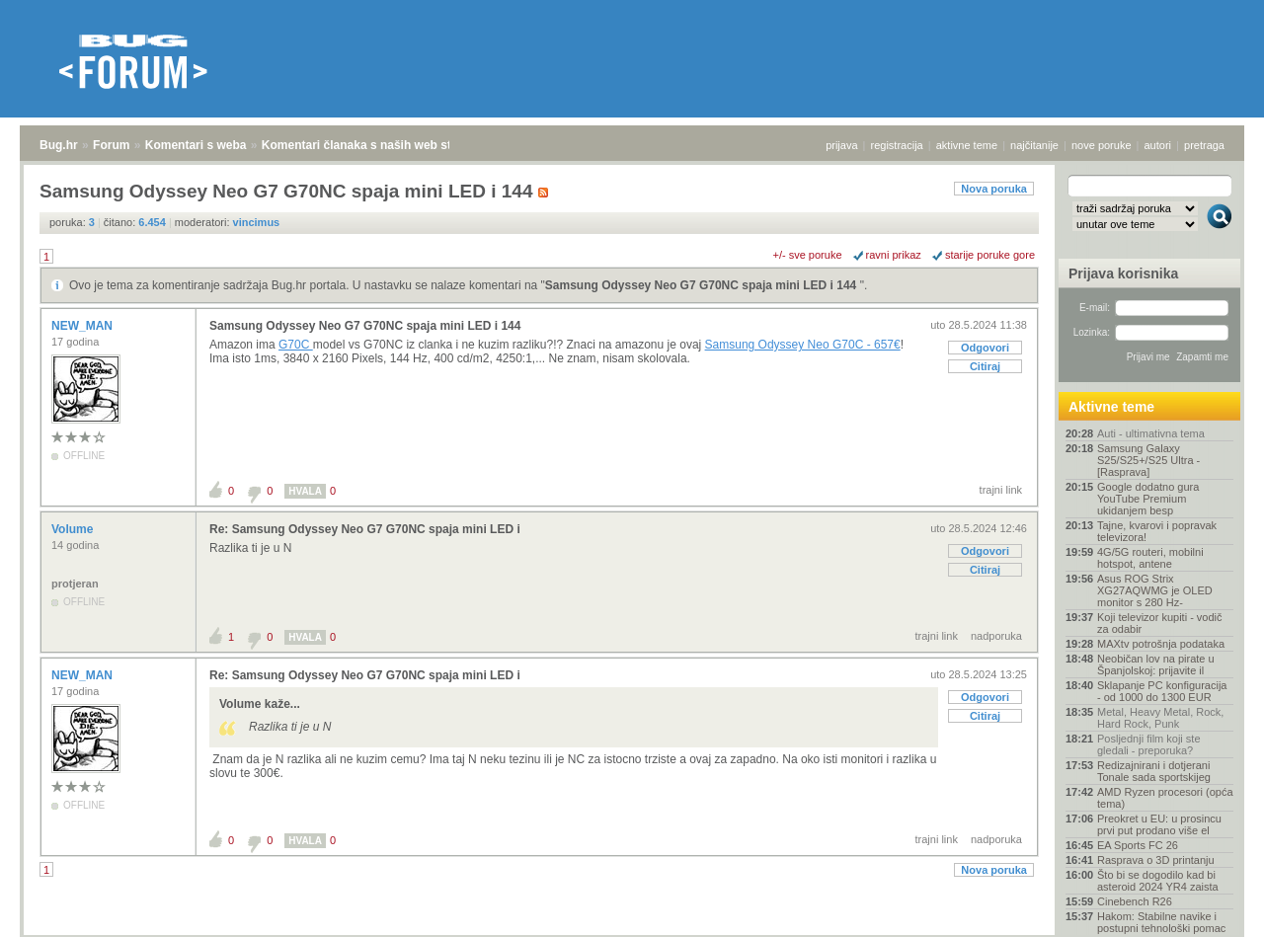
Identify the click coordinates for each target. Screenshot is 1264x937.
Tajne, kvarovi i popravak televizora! (1157, 531)
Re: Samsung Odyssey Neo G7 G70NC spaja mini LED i (364, 529)
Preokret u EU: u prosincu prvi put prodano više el (1159, 824)
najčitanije (1034, 145)
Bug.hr (59, 145)
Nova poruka (994, 189)
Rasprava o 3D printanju (1156, 860)
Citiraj (985, 366)
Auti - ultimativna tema (1151, 433)
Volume (74, 529)
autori (1158, 145)
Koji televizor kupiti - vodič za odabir (1160, 623)
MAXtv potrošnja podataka (1160, 644)
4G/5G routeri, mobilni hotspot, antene (1150, 558)
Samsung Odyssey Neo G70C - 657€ (803, 344)
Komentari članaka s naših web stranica (374, 145)
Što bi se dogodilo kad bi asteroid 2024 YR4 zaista (1158, 881)
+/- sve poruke (807, 255)
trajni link (1001, 490)
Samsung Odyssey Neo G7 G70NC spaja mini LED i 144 (702, 285)
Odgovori (985, 347)
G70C (295, 344)
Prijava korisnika (1123, 273)
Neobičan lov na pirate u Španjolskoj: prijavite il (1156, 664)
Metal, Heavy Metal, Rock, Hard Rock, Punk (1160, 718)
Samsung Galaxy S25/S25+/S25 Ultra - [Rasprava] (1148, 460)
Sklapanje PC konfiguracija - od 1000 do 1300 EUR (1161, 691)
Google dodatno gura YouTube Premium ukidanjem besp (1148, 498)
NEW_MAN (83, 326)
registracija (897, 145)
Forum (111, 145)
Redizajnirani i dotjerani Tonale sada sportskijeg (1154, 771)
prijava (841, 145)
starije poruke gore (990, 255)
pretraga (1204, 145)
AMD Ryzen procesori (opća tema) (1165, 798)
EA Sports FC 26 (1137, 845)
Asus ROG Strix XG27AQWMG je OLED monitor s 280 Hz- (1155, 590)
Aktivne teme (1111, 407)
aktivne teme (966, 145)
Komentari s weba (196, 145)
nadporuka (996, 636)
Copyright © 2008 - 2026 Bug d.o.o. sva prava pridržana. (632, 931)
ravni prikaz (893, 255)
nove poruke (1101, 145)
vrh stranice (1210, 908)
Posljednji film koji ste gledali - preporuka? (1149, 744)
